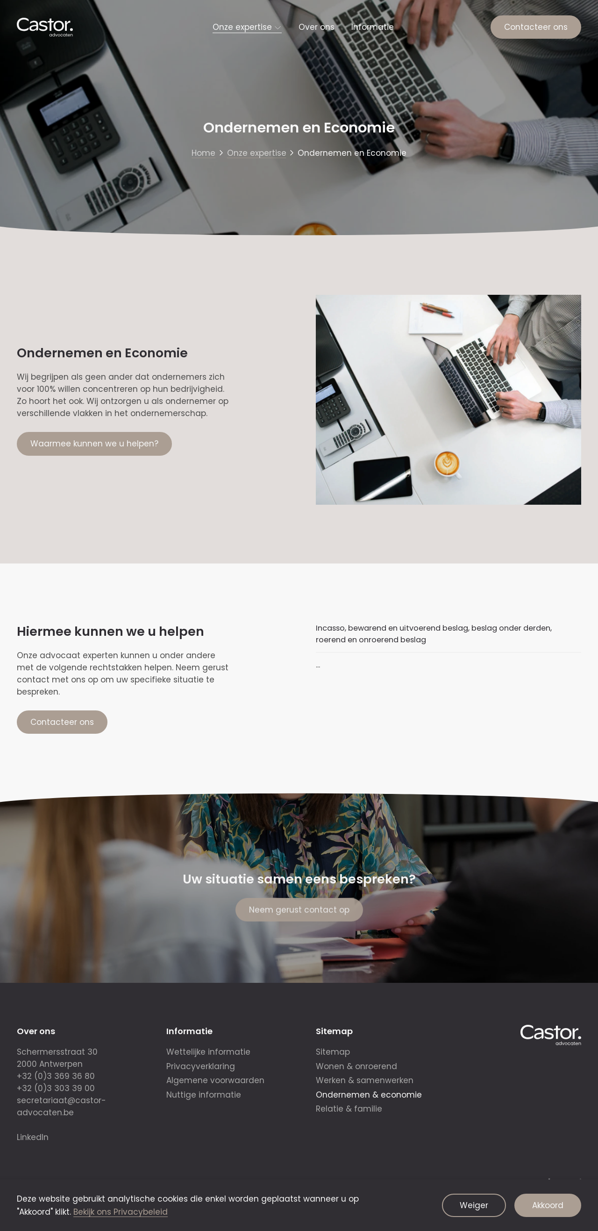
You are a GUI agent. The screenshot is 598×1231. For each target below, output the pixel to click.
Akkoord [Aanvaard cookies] (547, 1205)
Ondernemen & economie (369, 1094)
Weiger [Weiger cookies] (474, 1205)
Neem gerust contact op (299, 916)
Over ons (317, 27)
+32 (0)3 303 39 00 (56, 1088)
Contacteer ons (536, 27)
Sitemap (333, 1051)
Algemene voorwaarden (215, 1080)
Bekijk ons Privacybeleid (120, 1211)
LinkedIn (33, 1137)
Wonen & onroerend (356, 1066)
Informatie (372, 27)
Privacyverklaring (200, 1066)
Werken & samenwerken (364, 1080)
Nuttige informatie (203, 1094)
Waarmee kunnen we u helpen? (94, 443)
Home (203, 153)
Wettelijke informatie (208, 1051)
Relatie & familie (349, 1108)
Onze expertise (242, 27)
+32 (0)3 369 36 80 (56, 1076)
